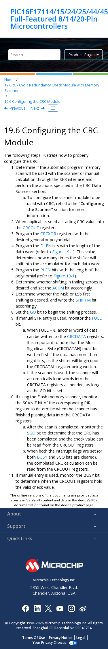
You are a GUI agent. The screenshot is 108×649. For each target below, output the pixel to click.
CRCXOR (48, 233)
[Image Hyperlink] (59, 607)
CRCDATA (76, 336)
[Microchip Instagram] (71, 607)
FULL (97, 318)
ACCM (58, 288)
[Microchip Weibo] (82, 607)
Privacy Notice (60, 637)
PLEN (45, 270)
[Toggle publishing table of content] (53, 108)
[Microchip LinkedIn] (37, 607)
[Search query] (34, 54)
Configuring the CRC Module (32, 101)
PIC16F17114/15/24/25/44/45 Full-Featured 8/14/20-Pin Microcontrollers (59, 18)
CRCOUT (31, 227)
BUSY (42, 456)
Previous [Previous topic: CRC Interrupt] (18, 108)
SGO (31, 432)
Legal (80, 637)
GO (33, 312)
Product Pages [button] (82, 54)
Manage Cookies (49, 642)
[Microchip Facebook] (25, 607)
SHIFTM (83, 300)
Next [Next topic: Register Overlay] (34, 108)
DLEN (45, 245)
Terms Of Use (33, 637)
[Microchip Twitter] (48, 607)
